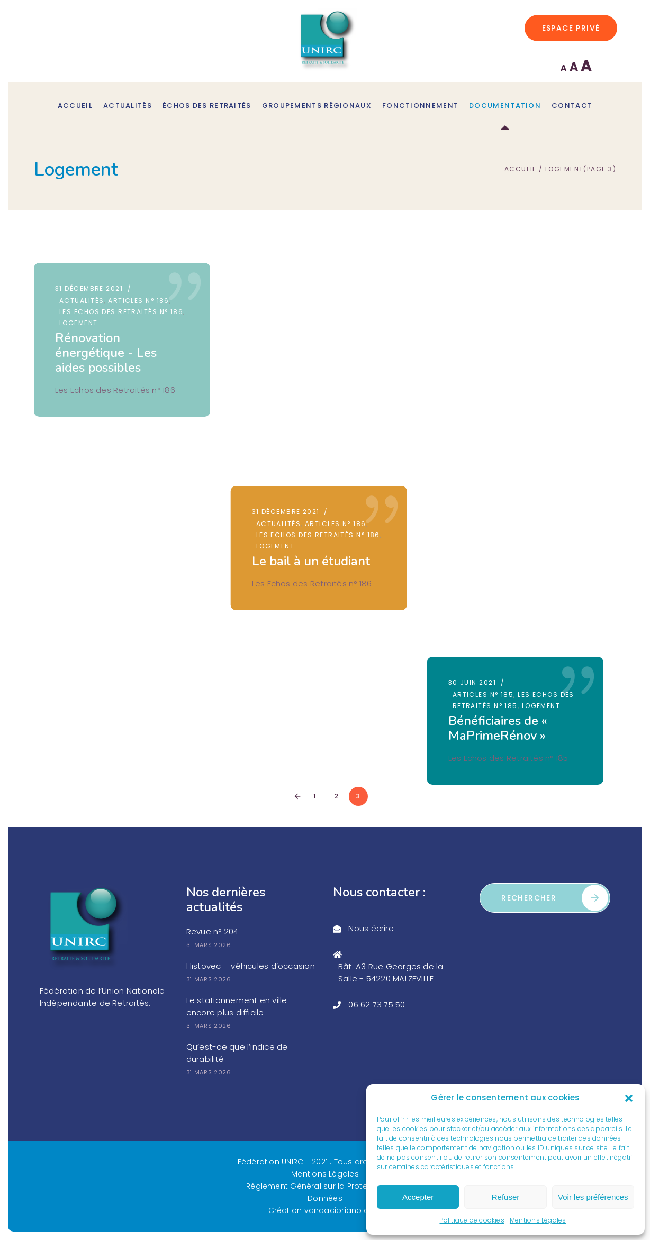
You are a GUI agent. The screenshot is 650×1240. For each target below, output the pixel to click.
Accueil (520, 169)
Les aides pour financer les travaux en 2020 (112, 522)
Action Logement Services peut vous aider (311, 647)
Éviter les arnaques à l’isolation (520, 488)
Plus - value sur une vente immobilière (316, 485)
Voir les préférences (593, 1196)
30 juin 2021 (484, 288)
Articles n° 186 (138, 300)
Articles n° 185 (495, 300)
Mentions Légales (538, 1220)
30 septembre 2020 (92, 468)
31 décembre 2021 (89, 288)
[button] (629, 1098)
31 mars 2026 (208, 945)
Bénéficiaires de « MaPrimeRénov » (510, 334)
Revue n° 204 (212, 932)
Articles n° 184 (495, 455)
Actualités (81, 300)
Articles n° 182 (89, 480)
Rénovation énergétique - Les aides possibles (106, 352)
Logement (78, 322)
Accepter (418, 1196)
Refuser (506, 1196)
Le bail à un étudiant (317, 337)
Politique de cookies (471, 1220)
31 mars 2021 (485, 442)
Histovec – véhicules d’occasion (250, 966)
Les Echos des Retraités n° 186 (121, 311)
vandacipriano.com (343, 1211)
